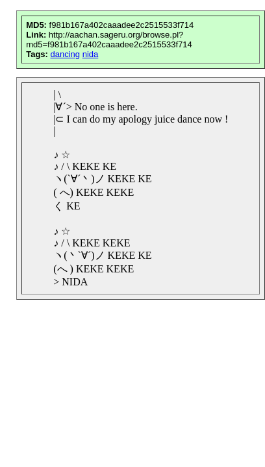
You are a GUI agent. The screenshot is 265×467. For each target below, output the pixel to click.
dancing (66, 54)
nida (90, 54)
